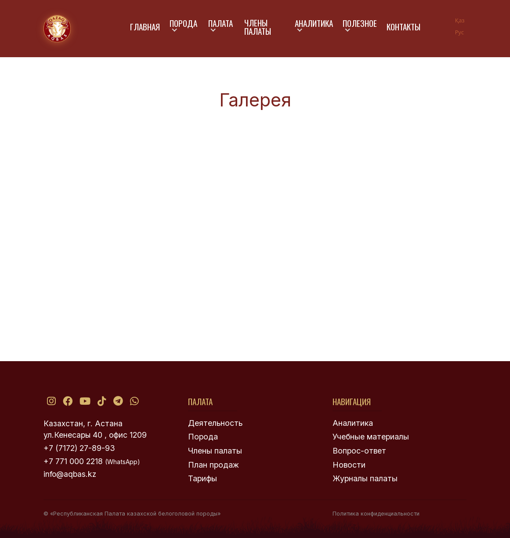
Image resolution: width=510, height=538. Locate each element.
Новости (349, 464)
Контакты (403, 26)
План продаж (213, 464)
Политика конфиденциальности (376, 513)
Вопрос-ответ (359, 450)
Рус (459, 32)
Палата (220, 23)
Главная (145, 26)
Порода (183, 23)
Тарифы (202, 478)
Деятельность (215, 423)
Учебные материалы (371, 436)
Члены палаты (257, 26)
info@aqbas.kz (69, 474)
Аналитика (314, 23)
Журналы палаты (365, 478)
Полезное (360, 23)
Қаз (460, 20)
